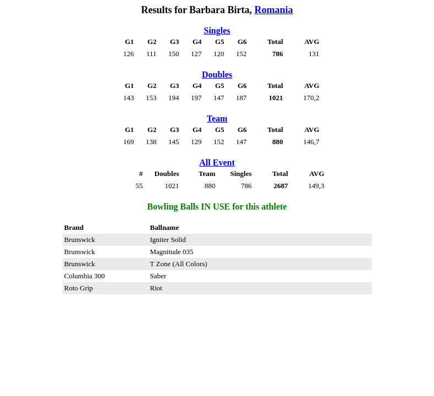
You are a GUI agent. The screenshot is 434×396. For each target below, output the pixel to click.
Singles (217, 30)
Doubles (217, 74)
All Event (216, 162)
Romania (274, 9)
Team (217, 118)
